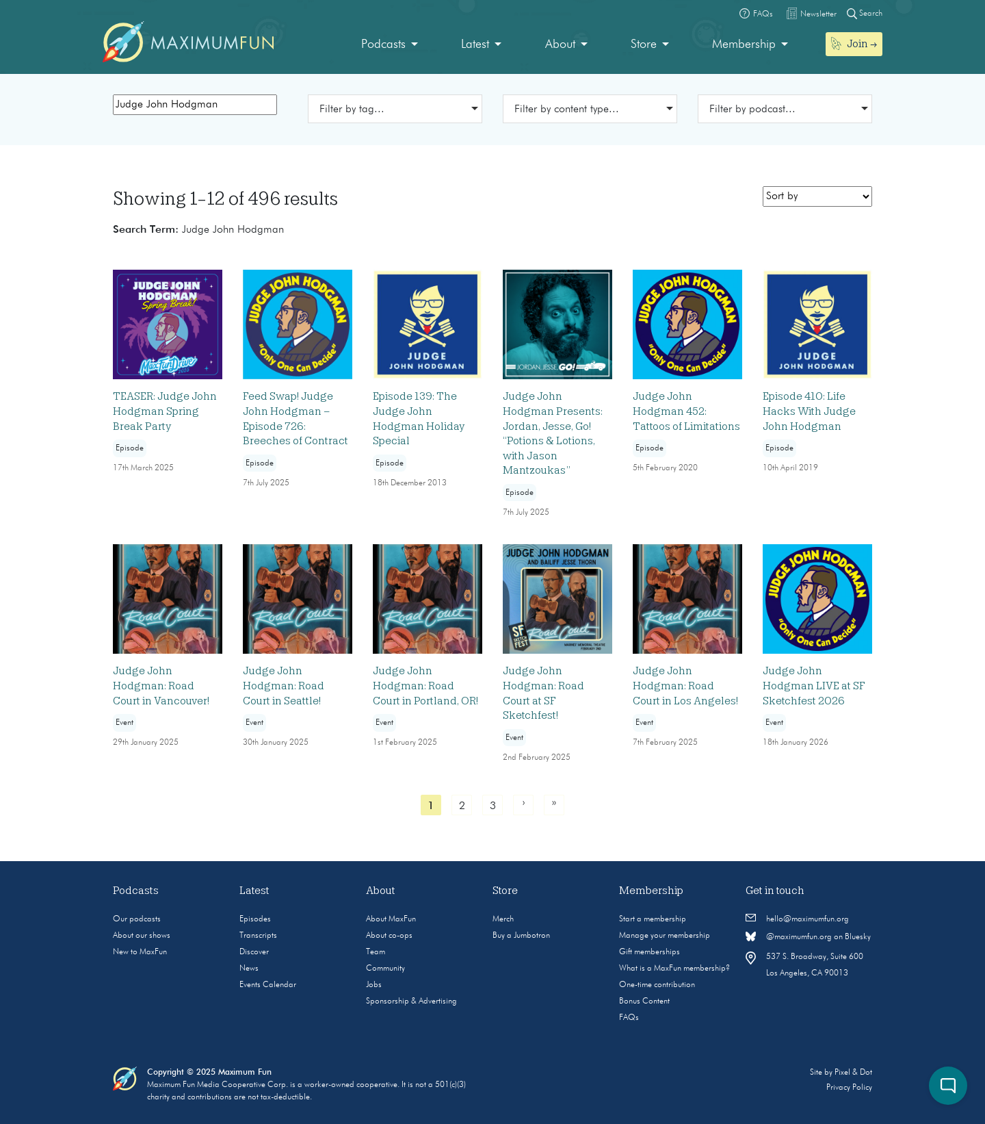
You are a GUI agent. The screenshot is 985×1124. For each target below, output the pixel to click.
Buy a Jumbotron (521, 936)
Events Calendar (267, 985)
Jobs (374, 985)
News (249, 969)
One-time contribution (657, 985)
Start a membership (652, 919)
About (560, 44)
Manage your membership (664, 936)
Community (385, 969)
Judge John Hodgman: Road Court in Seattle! (283, 685)
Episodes (255, 919)
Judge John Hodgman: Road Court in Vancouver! (161, 685)
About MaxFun (391, 919)
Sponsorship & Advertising (411, 1001)
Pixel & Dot (853, 1073)
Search (864, 13)
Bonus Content (644, 1001)
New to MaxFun (140, 952)
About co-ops (389, 936)
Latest (475, 44)
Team (375, 952)
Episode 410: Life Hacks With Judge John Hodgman (809, 411)
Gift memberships (649, 952)
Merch (503, 919)
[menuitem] (389, 45)
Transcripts (258, 936)
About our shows (141, 936)
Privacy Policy (849, 1088)
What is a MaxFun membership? (674, 969)
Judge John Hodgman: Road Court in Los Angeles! (685, 685)
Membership (744, 44)
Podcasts (383, 44)
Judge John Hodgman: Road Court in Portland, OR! (425, 685)
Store (644, 44)
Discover (254, 952)
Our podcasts (137, 919)
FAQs (629, 1018)
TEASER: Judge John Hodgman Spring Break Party (165, 411)
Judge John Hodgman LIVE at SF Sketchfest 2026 (814, 685)
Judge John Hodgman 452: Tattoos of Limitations (686, 411)
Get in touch (775, 890)
